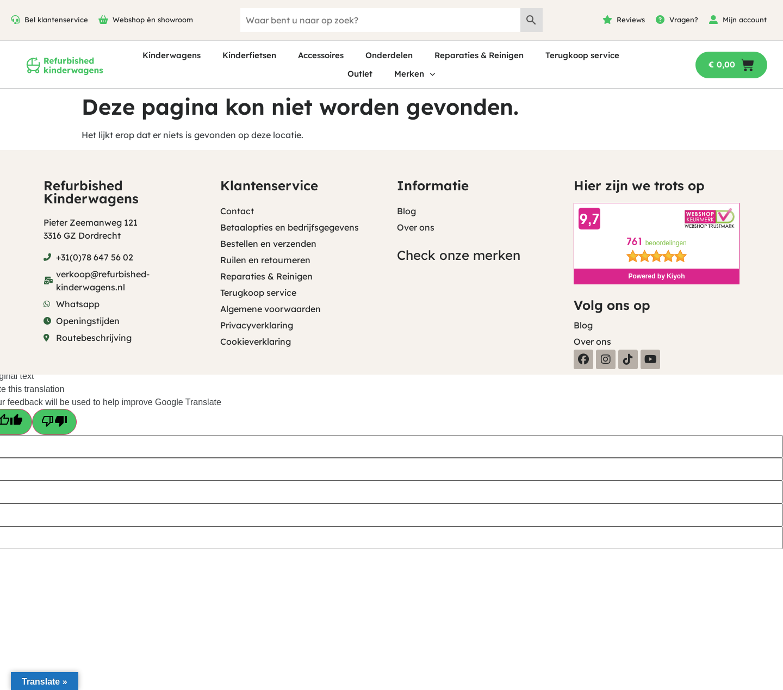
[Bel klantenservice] (15, 19)
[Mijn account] (713, 19)
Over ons (415, 227)
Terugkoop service (582, 55)
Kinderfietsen (249, 55)
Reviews (631, 19)
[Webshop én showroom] (103, 19)
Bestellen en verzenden (268, 243)
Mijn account (745, 19)
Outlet (359, 74)
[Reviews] (607, 19)
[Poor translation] (54, 422)
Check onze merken (458, 255)
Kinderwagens (171, 55)
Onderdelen (389, 55)
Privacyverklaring (256, 325)
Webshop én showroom (153, 19)
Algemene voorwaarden (270, 308)
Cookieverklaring (255, 341)
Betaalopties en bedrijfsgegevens (289, 227)
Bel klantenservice (56, 19)
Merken (415, 74)
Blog (406, 211)
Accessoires (321, 55)
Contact (237, 211)
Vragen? (683, 19)
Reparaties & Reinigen (479, 55)
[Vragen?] (660, 19)
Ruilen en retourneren (265, 259)
